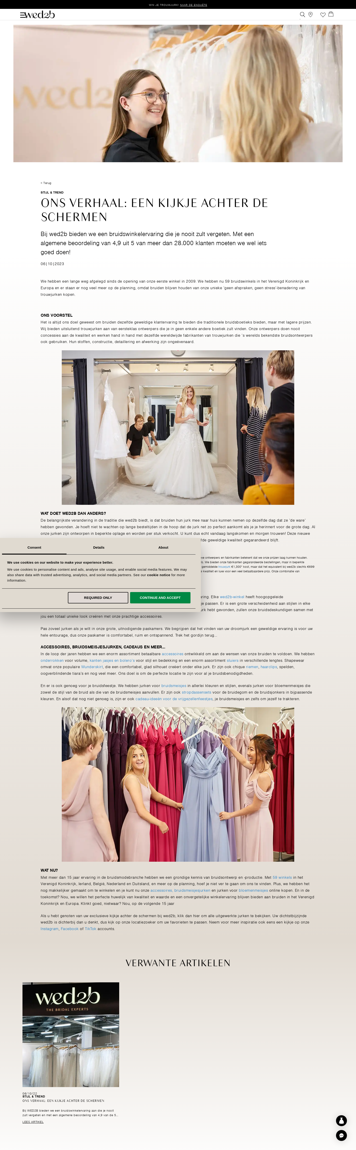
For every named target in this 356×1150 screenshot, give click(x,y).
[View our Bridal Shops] (312, 16)
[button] (341, 1135)
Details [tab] (178, 547)
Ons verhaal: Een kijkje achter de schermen (64, 1110)
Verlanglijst (323, 16)
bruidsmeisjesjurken (192, 898)
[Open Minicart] (333, 16)
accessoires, (162, 898)
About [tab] (242, 547)
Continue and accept (239, 598)
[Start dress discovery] (341, 1120)
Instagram (50, 937)
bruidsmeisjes (173, 694)
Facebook (70, 937)
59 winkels (282, 885)
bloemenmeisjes (253, 898)
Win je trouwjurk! (178, 4)
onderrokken (52, 668)
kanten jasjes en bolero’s (112, 668)
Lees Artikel (32, 1130)
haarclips (269, 675)
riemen (252, 675)
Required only (177, 598)
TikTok (90, 937)
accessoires (172, 662)
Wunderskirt (92, 675)
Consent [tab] (114, 547)
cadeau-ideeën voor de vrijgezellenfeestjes (174, 707)
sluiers (233, 668)
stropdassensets (196, 700)
